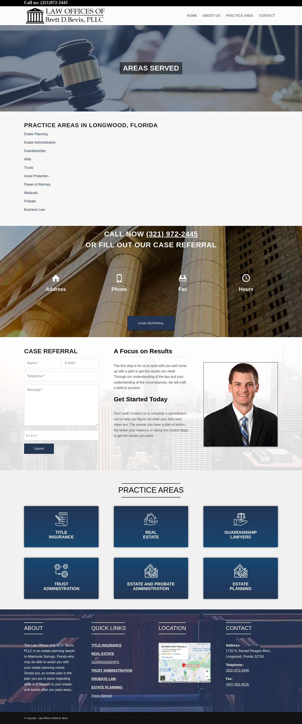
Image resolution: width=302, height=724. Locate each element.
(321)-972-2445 (237, 670)
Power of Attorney (37, 184)
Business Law (34, 209)
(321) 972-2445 (172, 234)
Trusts (28, 167)
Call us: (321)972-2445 (46, 2)
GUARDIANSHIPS (105, 662)
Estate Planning (36, 134)
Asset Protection (36, 176)
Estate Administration (40, 142)
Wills (27, 159)
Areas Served (101, 696)
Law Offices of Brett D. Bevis (53, 718)
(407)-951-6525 (237, 684)
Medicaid (31, 193)
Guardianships (35, 151)
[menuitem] (192, 15)
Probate (30, 201)
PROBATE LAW (103, 679)
